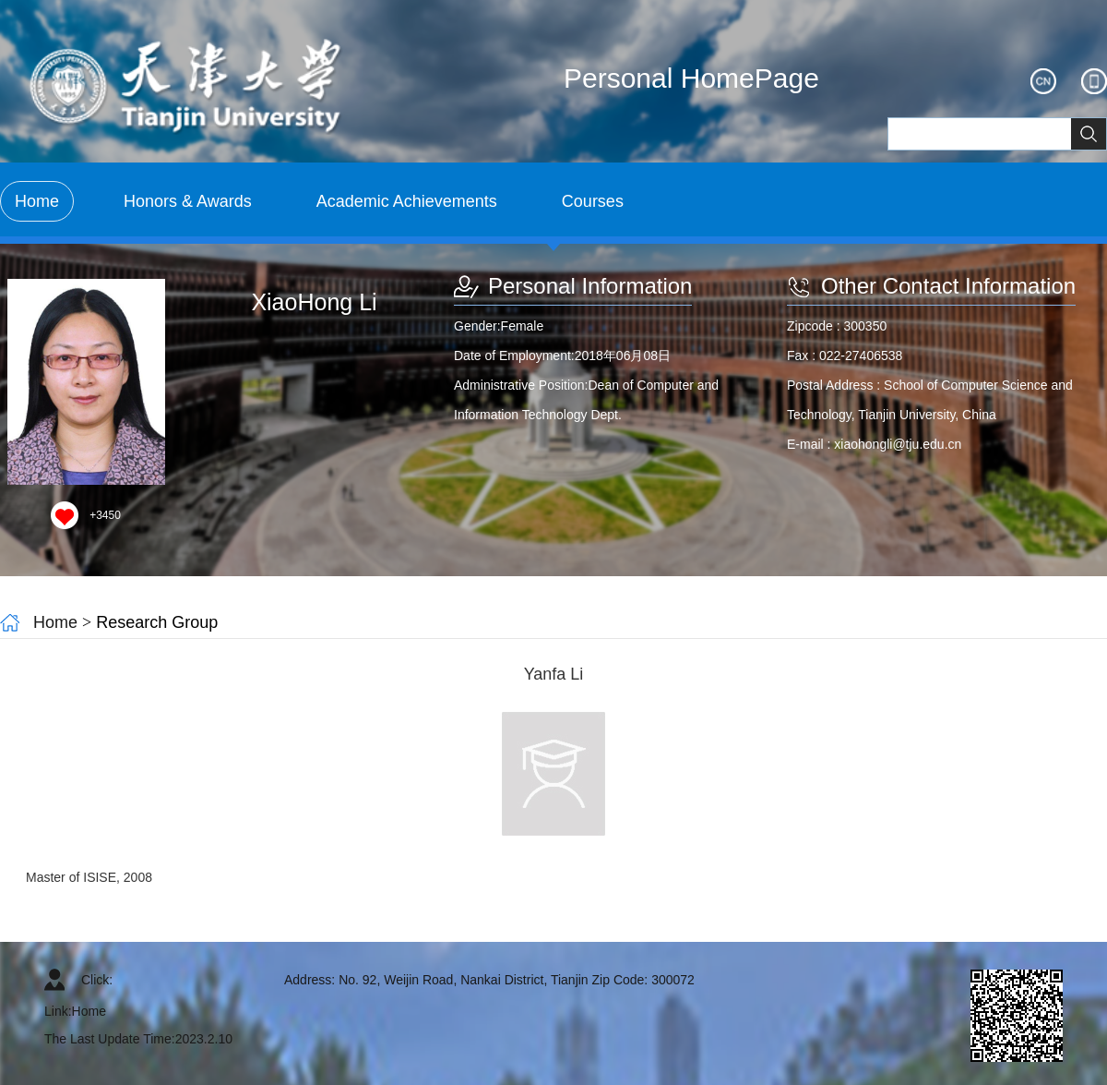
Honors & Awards (188, 201)
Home (37, 201)
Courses (593, 201)
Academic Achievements (406, 201)
